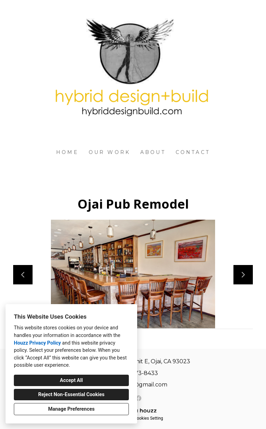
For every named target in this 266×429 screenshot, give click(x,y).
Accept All (71, 380)
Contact (193, 152)
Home (67, 152)
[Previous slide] (23, 274)
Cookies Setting (148, 418)
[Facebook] (138, 398)
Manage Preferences (71, 409)
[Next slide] (243, 274)
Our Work (110, 152)
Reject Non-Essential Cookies (71, 395)
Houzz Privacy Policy (37, 343)
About (153, 152)
